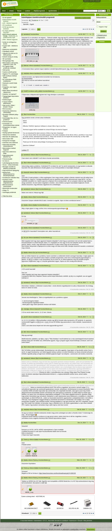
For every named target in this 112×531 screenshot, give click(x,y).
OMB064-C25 (87, 507)
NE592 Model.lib (34, 455)
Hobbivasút (86, 0)
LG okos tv (6, 161)
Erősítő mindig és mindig (10, 57)
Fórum (19, 11)
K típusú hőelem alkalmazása (7, 102)
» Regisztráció (100, 37)
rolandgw (26, 309)
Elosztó (80, 520)
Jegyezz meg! (103, 26)
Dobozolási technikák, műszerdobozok (9, 145)
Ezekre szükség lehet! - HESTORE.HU (33, 496)
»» (40, 513)
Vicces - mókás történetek (10, 165)
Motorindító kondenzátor (10, 188)
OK (109, 11)
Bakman (26, 65)
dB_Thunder (32, 20)
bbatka (26, 197)
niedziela (26, 73)
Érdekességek (7, 100)
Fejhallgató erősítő (8, 51)
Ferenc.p (26, 439)
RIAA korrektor (7, 109)
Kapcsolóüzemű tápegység (11, 170)
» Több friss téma (7, 196)
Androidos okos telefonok (10, 142)
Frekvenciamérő (7, 121)
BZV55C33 (60, 507)
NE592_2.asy (29, 492)
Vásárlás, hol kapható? (9, 94)
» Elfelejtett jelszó (101, 35)
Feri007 (26, 91)
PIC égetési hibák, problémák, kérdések (9, 67)
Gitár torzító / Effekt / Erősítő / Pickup (9, 106)
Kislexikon (97, 0)
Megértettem (90, 529)
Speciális (25, 24)
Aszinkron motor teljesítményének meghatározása (8, 181)
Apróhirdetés (53, 11)
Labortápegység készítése (10, 163)
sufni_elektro (38, 91)
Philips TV (6, 190)
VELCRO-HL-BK (74, 507)
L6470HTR (47, 507)
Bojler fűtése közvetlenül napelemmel (10, 91)
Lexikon (27, 11)
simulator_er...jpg (32, 223)
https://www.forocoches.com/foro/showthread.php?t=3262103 (57, 473)
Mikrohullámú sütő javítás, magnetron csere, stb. (10, 63)
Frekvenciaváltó (7, 159)
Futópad (5, 131)
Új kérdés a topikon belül (82, 17)
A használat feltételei (26, 520)
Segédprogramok (39, 11)
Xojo (68, 69)
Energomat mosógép (9, 140)
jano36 (26, 317)
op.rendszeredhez (27, 78)
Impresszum (73, 520)
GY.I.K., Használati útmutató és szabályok (55, 520)
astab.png (32, 110)
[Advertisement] (104, 77)
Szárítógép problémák (9, 192)
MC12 (25, 231)
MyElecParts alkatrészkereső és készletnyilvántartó (9, 174)
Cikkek (11, 11)
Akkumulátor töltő (8, 139)
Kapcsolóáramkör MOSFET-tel (8, 156)
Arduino (5, 85)
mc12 (46, 322)
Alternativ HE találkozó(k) (10, 137)
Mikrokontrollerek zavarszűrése (8, 185)
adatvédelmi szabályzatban (70, 529)
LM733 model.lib (28, 455)
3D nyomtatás (7, 59)
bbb (25, 332)
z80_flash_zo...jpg (32, 61)
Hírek (4, 11)
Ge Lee (26, 237)
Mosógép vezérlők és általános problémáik (9, 167)
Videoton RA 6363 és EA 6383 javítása (10, 54)
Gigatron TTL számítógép (10, 74)
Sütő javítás (6, 70)
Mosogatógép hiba (8, 61)
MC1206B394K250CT (31, 507)
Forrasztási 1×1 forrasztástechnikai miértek (11, 124)
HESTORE (92, 0)
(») (51, 65)
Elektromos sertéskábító (10, 49)
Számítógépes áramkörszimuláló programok (37, 17)
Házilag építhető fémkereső (11, 133)
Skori (25, 114)
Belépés (103, 31)
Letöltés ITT (25, 150)
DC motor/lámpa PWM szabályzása (9, 80)
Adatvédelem (38, 520)
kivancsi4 (26, 172)
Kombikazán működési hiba (11, 177)
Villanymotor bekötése (9, 135)
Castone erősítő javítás (10, 72)
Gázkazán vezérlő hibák (10, 83)
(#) (22, 34)
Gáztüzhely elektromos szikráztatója (9, 111)
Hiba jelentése (88, 520)
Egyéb (32, 24)
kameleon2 (27, 34)
